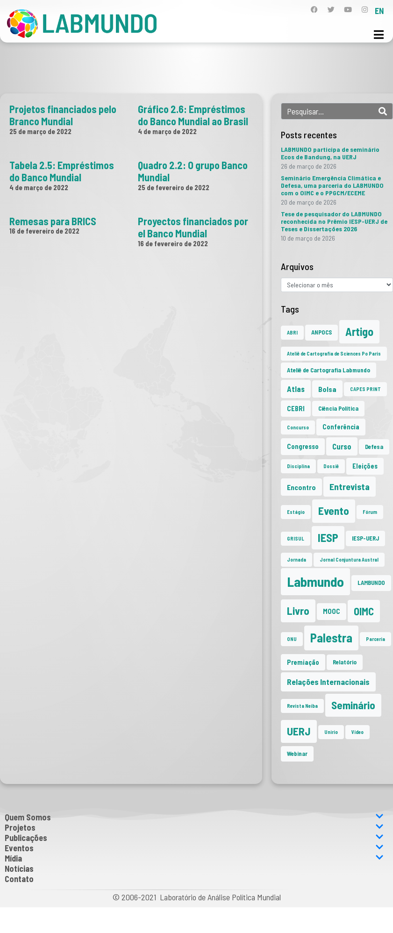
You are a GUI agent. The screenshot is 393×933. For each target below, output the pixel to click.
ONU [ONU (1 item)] (292, 639)
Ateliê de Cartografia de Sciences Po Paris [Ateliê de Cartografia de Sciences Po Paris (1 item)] (334, 353)
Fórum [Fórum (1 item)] (370, 512)
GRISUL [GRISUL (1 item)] (295, 538)
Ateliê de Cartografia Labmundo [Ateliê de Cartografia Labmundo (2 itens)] (328, 370)
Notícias (19, 868)
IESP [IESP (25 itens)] (328, 537)
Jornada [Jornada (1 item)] (296, 559)
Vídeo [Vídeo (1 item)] (357, 732)
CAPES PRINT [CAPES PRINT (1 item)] (365, 389)
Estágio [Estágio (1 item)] (296, 512)
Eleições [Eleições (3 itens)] (365, 466)
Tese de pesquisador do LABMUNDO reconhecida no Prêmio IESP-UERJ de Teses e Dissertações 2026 (334, 221)
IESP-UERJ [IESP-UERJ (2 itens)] (365, 538)
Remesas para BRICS (52, 221)
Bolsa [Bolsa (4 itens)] (327, 389)
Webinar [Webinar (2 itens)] (297, 753)
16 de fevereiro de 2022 (44, 231)
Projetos (194, 827)
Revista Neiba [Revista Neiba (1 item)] (302, 706)
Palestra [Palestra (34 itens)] (331, 637)
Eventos (194, 848)
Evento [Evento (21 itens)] (333, 510)
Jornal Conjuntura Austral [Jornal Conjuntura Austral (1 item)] (349, 559)
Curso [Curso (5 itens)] (341, 446)
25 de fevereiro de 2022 (173, 187)
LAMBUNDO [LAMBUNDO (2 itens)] (371, 582)
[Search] (383, 111)
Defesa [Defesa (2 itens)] (374, 446)
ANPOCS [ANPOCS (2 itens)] (321, 332)
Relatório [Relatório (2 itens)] (345, 662)
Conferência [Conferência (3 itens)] (340, 427)
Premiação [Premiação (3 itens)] (303, 662)
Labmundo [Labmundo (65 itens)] (315, 581)
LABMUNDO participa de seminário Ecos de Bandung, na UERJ (330, 153)
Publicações (194, 838)
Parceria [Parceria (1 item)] (375, 639)
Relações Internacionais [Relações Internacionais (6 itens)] (328, 681)
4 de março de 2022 (167, 131)
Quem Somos (194, 817)
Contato (19, 879)
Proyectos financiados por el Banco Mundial (193, 227)
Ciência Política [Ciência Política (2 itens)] (338, 408)
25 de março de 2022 (40, 131)
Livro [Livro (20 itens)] (298, 610)
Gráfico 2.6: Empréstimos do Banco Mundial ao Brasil (193, 115)
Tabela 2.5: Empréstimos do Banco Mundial (61, 171)
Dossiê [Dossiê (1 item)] (331, 466)
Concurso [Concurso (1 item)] (298, 427)
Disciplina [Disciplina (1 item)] (298, 466)
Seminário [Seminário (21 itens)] (353, 705)
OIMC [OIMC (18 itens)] (364, 611)
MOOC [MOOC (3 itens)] (331, 611)
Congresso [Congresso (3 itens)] (303, 446)
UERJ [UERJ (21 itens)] (299, 731)
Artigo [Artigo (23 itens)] (359, 331)
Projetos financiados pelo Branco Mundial (62, 115)
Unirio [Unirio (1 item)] (331, 732)
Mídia (194, 858)
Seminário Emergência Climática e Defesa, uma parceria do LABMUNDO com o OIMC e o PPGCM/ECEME (332, 185)
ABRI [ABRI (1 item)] (292, 332)
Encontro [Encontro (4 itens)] (301, 487)
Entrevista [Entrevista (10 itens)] (349, 486)
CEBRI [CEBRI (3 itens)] (296, 409)
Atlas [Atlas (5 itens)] (296, 388)
